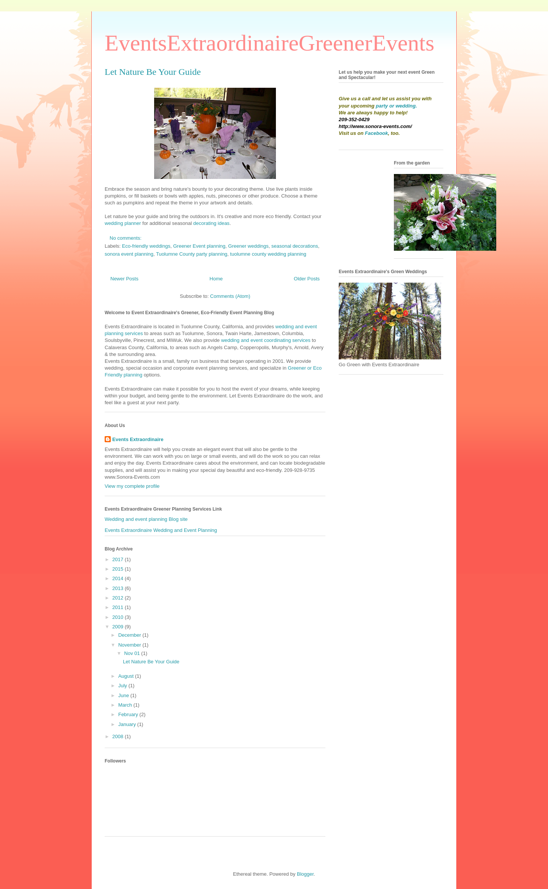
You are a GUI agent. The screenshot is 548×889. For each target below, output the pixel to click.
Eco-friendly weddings (146, 246)
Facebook (376, 133)
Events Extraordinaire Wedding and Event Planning (161, 530)
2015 (118, 569)
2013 (118, 588)
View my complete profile (132, 486)
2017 (118, 559)
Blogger (305, 874)
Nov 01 (132, 653)
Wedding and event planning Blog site (146, 519)
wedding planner (123, 223)
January (127, 724)
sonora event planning (129, 254)
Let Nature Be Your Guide (153, 72)
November (130, 645)
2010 (118, 617)
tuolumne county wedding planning (268, 254)
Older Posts (307, 279)
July (123, 685)
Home (216, 279)
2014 (118, 578)
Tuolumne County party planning (191, 254)
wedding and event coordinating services (266, 340)
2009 (118, 627)
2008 (118, 736)
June (124, 695)
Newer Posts (124, 279)
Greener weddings (248, 246)
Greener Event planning (199, 246)
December (130, 635)
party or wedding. (396, 106)
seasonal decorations (294, 246)
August (126, 676)
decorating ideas (211, 223)
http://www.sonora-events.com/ (375, 126)
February (129, 714)
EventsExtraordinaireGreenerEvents (269, 42)
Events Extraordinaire (137, 439)
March (126, 705)
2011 (118, 607)
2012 (118, 598)
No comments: (126, 238)
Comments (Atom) (230, 296)
